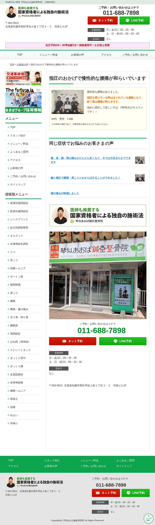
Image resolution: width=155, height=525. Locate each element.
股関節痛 (15, 284)
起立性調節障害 (19, 227)
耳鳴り (14, 423)
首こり (14, 260)
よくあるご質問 (19, 151)
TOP (19, 54)
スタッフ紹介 (18, 135)
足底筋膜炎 (16, 374)
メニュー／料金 (49, 54)
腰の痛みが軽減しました (65, 193)
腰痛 (12, 301)
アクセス (106, 54)
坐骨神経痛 (16, 382)
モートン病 (16, 276)
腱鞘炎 (14, 325)
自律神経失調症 (19, 244)
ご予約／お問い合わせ (135, 54)
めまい (14, 415)
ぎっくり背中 (18, 358)
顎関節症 (15, 333)
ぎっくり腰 (16, 366)
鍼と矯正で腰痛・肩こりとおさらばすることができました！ (85, 177)
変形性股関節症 (19, 203)
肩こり (14, 293)
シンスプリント (19, 219)
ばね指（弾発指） (20, 341)
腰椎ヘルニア (18, 390)
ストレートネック (20, 350)
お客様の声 (77, 54)
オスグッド (16, 235)
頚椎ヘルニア (18, 268)
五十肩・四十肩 (19, 317)
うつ (12, 252)
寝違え (14, 398)
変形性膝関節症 (19, 211)
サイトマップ (18, 184)
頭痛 (12, 407)
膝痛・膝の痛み (19, 309)
